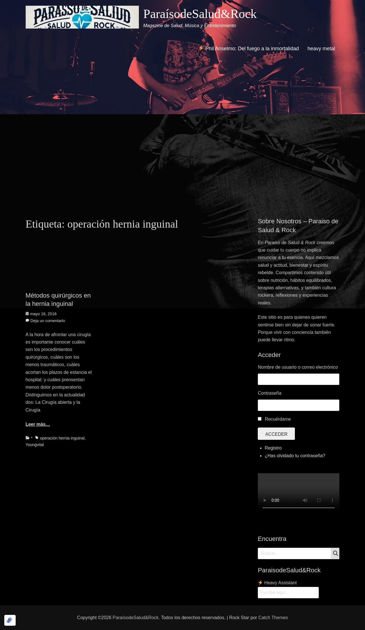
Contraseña (269, 393)
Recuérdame (278, 419)
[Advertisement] (182, 158)
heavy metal (321, 48)
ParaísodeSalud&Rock (200, 14)
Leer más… (38, 424)
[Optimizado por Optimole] (10, 620)
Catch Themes (273, 617)
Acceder (276, 434)
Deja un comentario (48, 320)
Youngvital (35, 444)
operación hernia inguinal (62, 438)
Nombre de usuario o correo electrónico (298, 367)
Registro (273, 448)
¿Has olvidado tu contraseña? (295, 455)
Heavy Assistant (277, 582)
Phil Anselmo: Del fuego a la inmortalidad (248, 48)
